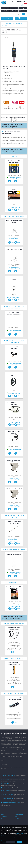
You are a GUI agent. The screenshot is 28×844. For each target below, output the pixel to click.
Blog (23, 8)
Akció (2, 820)
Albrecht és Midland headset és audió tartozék (14, 341)
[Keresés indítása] (23, 14)
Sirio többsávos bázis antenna (14, 216)
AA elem (14, 156)
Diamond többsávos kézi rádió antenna (14, 516)
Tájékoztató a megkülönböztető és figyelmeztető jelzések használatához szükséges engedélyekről (13, 804)
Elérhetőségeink (22, 10)
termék (21, 18)
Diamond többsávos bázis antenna (14, 550)
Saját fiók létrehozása (19, 814)
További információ (10, 842)
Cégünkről (14, 10)
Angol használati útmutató (20, 108)
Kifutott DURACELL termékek (14, 658)
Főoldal (5, 8)
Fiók (16, 816)
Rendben (19, 842)
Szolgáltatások (14, 8)
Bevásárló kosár (18, 818)
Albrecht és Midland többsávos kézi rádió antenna (14, 307)
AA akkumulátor (14, 582)
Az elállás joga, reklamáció (10, 787)
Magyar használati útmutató (8, 108)
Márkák (5, 10)
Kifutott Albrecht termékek (14, 623)
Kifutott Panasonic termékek (14, 693)
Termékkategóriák (7, 18)
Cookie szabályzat (19, 833)
